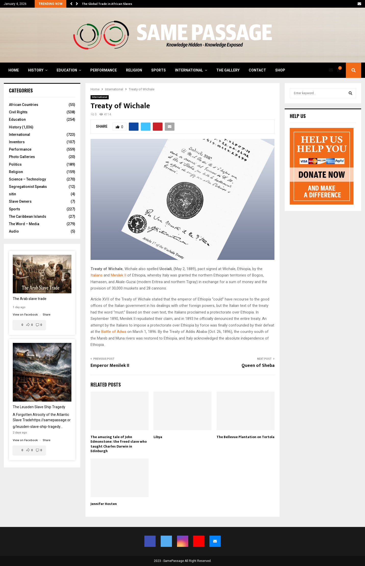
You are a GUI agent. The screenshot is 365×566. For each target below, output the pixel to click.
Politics (15, 164)
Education (67, 70)
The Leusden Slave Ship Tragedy (39, 407)
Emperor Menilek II (110, 365)
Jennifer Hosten (104, 504)
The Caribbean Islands (27, 216)
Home (13, 70)
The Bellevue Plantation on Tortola (245, 437)
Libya (158, 437)
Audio (14, 231)
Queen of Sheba (258, 365)
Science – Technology (27, 179)
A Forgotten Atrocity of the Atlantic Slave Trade (42, 421)
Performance (103, 70)
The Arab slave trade (29, 299)
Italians (97, 275)
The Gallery (228, 70)
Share (47, 314)
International (189, 70)
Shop (280, 70)
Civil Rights (18, 112)
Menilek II (118, 275)
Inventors (17, 142)
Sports (158, 70)
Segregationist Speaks (28, 187)
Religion (134, 70)
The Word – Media (24, 224)
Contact (257, 70)
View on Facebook (26, 314)
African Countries (23, 105)
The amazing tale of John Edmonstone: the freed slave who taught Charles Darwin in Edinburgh (119, 444)
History (35, 70)
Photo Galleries (22, 157)
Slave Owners (20, 201)
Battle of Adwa (113, 331)
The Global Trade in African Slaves (107, 3)
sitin (12, 194)
